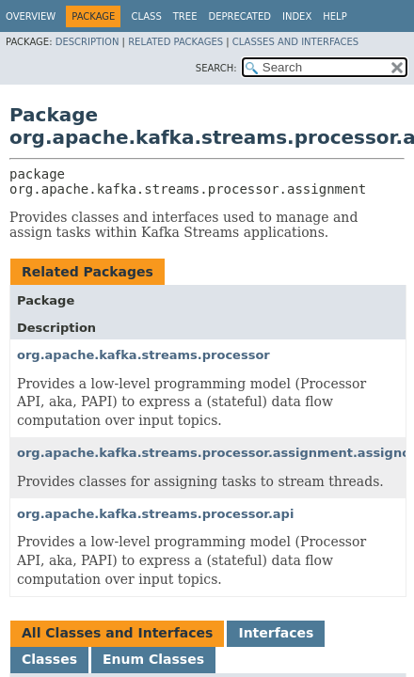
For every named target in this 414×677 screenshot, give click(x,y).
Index (296, 16)
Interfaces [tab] (275, 632)
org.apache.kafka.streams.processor (143, 355)
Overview (31, 16)
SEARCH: (216, 68)
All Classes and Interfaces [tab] (117, 632)
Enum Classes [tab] (153, 659)
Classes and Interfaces (295, 42)
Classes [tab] (49, 659)
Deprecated (239, 16)
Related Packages (175, 42)
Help (334, 16)
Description (87, 42)
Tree (185, 16)
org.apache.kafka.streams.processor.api (155, 514)
